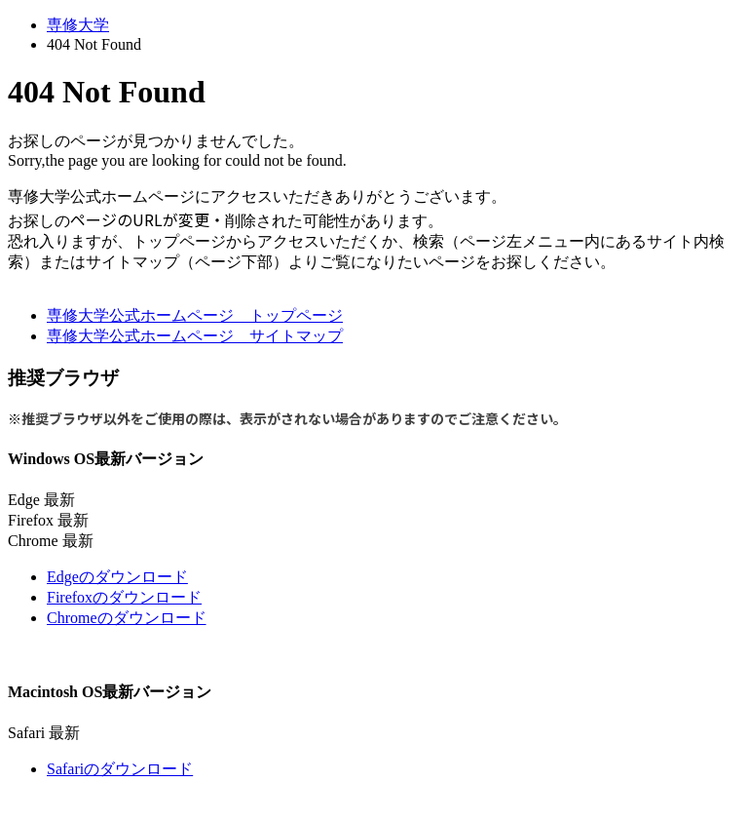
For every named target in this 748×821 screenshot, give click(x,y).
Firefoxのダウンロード (124, 597)
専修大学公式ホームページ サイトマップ (195, 336)
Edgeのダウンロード (117, 576)
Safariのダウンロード (120, 769)
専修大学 (78, 25)
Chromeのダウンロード (126, 617)
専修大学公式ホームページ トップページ (195, 315)
